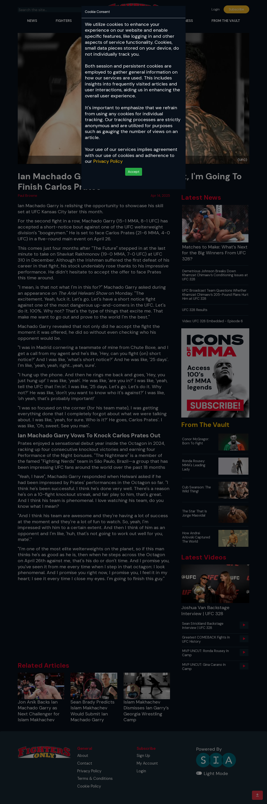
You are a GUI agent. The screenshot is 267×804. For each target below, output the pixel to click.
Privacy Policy (108, 161)
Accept (133, 171)
